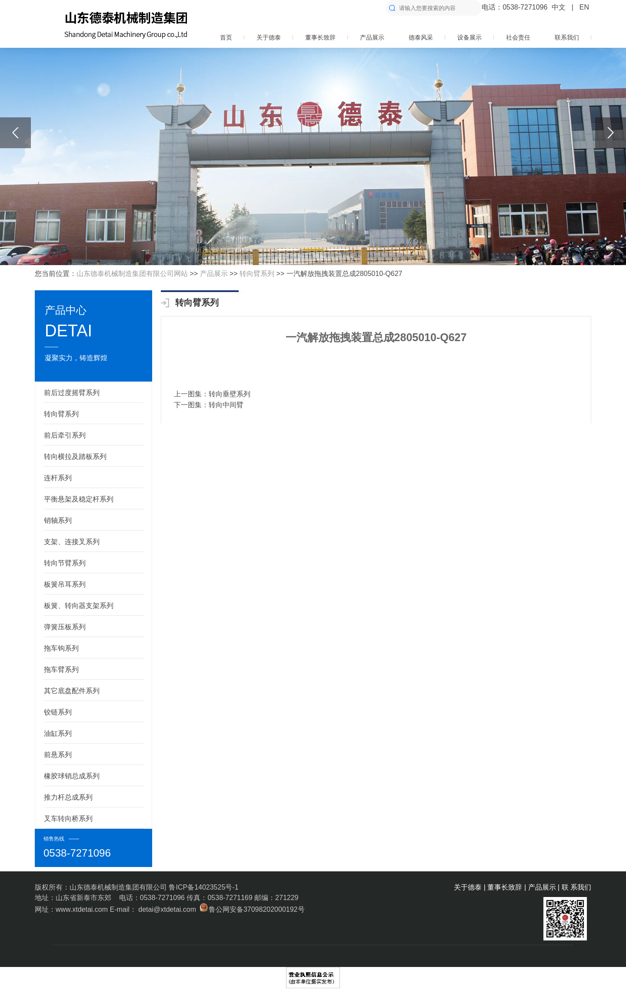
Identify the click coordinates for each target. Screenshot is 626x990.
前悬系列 (58, 754)
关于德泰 (268, 37)
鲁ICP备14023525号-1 (203, 887)
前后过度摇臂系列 (72, 392)
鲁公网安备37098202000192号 (251, 909)
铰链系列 (58, 712)
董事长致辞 (320, 37)
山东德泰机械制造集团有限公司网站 (132, 273)
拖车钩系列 (61, 648)
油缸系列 (58, 733)
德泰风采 (421, 37)
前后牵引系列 (65, 435)
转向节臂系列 (65, 563)
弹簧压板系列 (65, 627)
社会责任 (518, 37)
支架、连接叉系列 (72, 541)
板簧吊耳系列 (65, 584)
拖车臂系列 (61, 669)
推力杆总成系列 (68, 797)
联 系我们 (576, 887)
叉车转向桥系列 (68, 818)
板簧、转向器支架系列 (78, 605)
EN (584, 7)
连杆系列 (58, 478)
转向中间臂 (226, 405)
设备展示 (469, 37)
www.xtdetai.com (83, 909)
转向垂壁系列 (229, 394)
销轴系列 (58, 520)
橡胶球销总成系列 (72, 776)
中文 (559, 7)
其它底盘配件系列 (72, 690)
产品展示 (372, 37)
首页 (226, 37)
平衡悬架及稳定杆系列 (78, 499)
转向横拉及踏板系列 (75, 456)
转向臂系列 (257, 273)
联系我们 (567, 37)
